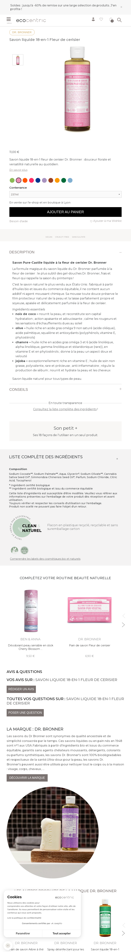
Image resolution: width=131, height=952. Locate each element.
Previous (123, 614)
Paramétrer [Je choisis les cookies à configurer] (23, 933)
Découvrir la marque (27, 777)
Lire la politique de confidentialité (24, 918)
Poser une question (25, 712)
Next (123, 623)
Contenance (18, 187)
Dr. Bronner (22, 32)
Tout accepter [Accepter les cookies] (62, 933)
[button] (8, 945)
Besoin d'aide (18, 221)
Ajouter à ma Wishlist (107, 221)
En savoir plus (18, 170)
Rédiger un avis (21, 689)
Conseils (18, 389)
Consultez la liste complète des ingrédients (65, 409)
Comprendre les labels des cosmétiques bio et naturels (45, 558)
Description (22, 252)
